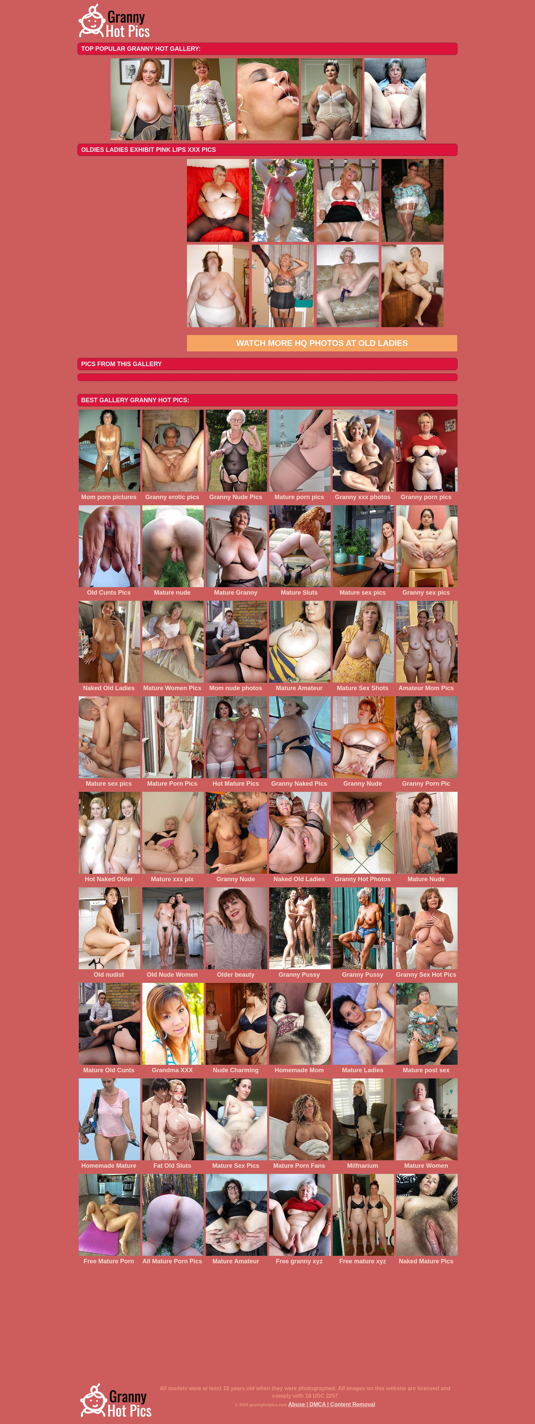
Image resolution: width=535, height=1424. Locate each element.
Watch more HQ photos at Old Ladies (322, 343)
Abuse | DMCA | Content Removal (331, 1404)
